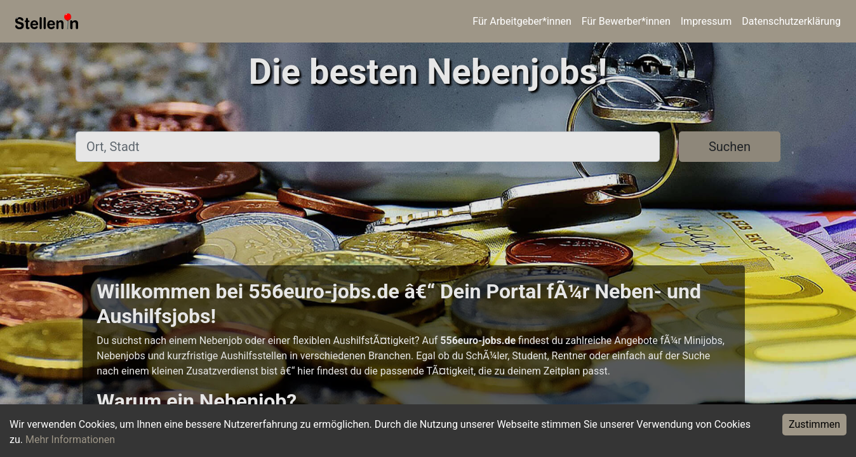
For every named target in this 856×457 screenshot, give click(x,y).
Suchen (730, 146)
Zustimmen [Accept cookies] (814, 424)
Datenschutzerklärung (791, 21)
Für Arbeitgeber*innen (521, 21)
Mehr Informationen (70, 440)
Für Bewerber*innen (626, 21)
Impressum (706, 21)
